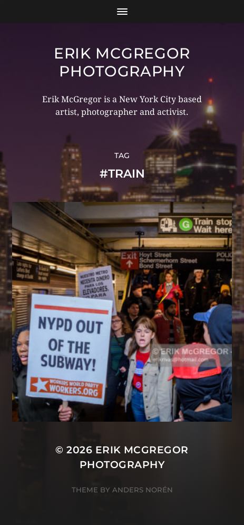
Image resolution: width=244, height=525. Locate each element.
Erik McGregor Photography (122, 62)
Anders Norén (142, 489)
